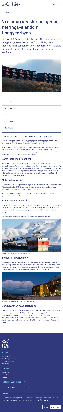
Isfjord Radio (8, 128)
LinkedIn (5, 375)
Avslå (46, 407)
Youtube (5, 377)
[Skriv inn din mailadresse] (13, 387)
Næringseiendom (10, 108)
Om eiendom (8, 102)
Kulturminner (9, 121)
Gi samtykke (55, 407)
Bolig (5, 115)
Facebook (5, 372)
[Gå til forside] (11, 4)
